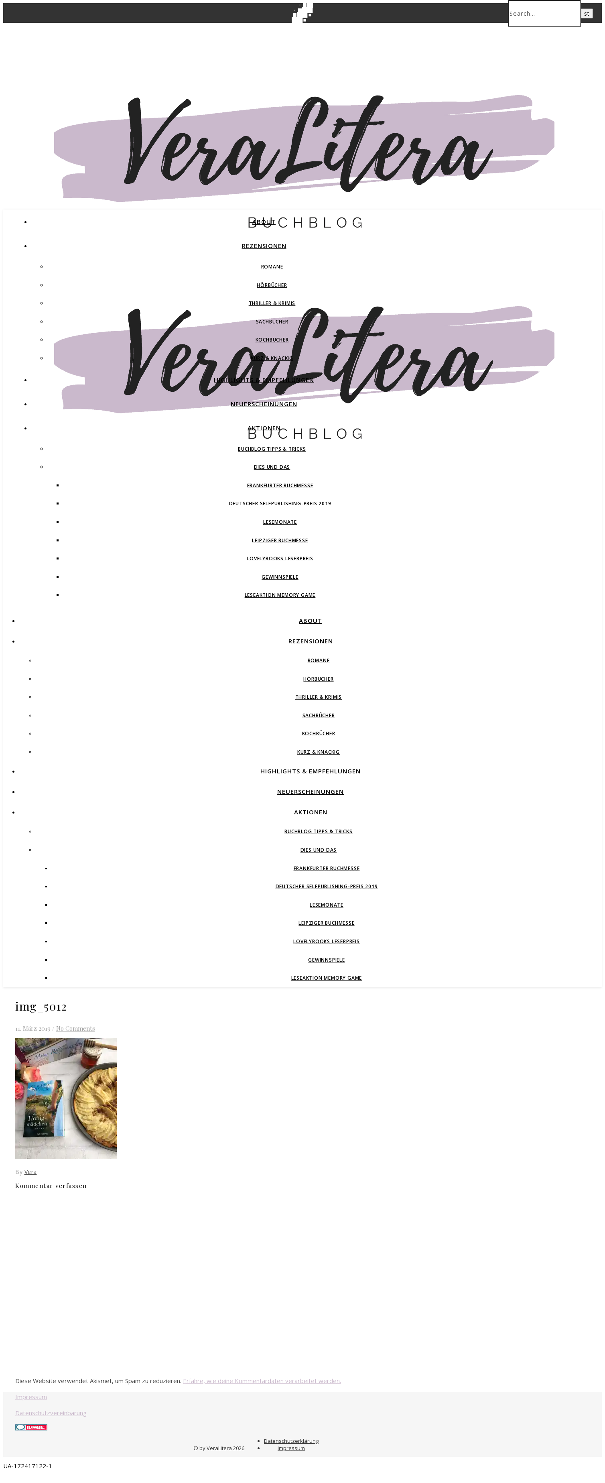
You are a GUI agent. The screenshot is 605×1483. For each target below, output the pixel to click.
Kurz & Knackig (272, 358)
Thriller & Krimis (272, 303)
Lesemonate (280, 522)
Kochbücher (272, 339)
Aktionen (264, 428)
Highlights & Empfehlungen (264, 380)
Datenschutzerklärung (291, 1440)
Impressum (31, 1397)
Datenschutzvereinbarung (51, 1413)
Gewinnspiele (280, 577)
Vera (30, 1172)
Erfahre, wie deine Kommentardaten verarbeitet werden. (262, 1381)
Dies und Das (272, 467)
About (264, 222)
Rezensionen (264, 246)
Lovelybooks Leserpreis (280, 558)
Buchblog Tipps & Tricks (272, 449)
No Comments (75, 1028)
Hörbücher (272, 285)
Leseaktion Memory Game (280, 595)
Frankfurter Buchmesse (280, 485)
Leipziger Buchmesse (280, 540)
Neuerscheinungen (264, 404)
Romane (272, 266)
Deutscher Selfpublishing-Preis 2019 (280, 503)
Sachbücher (272, 321)
